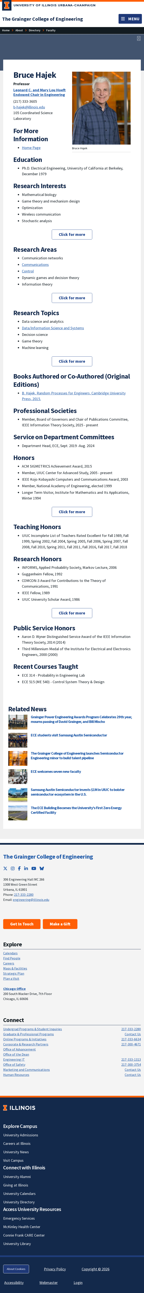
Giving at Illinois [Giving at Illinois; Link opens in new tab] (15, 1185)
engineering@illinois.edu (31, 900)
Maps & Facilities (15, 968)
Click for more (72, 234)
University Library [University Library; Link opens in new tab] (17, 1243)
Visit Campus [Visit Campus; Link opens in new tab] (13, 1160)
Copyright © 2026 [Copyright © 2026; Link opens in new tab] (95, 1269)
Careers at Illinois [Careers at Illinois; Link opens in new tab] (17, 1143)
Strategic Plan (13, 973)
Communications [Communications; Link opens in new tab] (35, 264)
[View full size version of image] (139, 38)
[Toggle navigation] (130, 19)
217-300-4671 (131, 1044)
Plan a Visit (11, 978)
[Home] (6, 30)
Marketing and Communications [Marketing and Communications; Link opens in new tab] (26, 1069)
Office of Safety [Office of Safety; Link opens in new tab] (14, 1064)
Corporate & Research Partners (25, 1044)
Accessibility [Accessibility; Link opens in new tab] (14, 1282)
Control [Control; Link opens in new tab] (28, 271)
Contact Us (133, 1034)
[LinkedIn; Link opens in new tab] (26, 868)
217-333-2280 (24, 894)
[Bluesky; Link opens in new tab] (42, 868)
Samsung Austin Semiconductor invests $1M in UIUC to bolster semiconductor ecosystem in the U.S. (77, 792)
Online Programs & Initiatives (24, 1039)
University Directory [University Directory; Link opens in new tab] (19, 1202)
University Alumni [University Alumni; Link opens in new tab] (17, 1176)
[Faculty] (50, 30)
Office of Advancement (19, 1049)
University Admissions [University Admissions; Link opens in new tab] (20, 1135)
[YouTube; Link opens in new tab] (33, 868)
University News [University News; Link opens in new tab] (16, 1151)
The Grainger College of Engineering (48, 856)
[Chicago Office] (14, 989)
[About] (19, 30)
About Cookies (16, 1269)
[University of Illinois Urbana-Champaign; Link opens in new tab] (49, 6)
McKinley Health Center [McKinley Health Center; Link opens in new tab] (21, 1226)
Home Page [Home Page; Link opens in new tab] (31, 147)
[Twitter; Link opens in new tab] (5, 868)
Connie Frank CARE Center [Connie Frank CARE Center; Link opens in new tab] (24, 1235)
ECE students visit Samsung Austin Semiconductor (69, 735)
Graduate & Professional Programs (28, 1034)
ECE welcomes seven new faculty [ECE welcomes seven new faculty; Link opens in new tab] (56, 771)
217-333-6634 (131, 1039)
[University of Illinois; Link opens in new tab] (19, 1108)
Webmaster (48, 1282)
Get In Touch (22, 923)
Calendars (10, 953)
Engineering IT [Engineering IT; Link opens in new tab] (14, 1059)
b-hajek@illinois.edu (29, 107)
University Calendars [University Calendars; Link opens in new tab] (19, 1193)
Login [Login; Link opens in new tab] (78, 1282)
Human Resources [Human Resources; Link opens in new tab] (16, 1075)
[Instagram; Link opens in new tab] (13, 868)
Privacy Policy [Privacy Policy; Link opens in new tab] (55, 1269)
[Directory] (34, 30)
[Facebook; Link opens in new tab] (19, 868)
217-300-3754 (131, 1064)
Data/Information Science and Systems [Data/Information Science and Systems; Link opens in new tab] (53, 328)
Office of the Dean (16, 1054)
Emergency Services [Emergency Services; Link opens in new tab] (19, 1218)
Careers (8, 963)
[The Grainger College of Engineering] (42, 19)
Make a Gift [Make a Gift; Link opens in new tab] (60, 923)
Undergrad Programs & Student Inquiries (32, 1029)
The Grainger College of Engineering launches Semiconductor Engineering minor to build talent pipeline (77, 755)
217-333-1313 (131, 1059)
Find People (11, 958)
